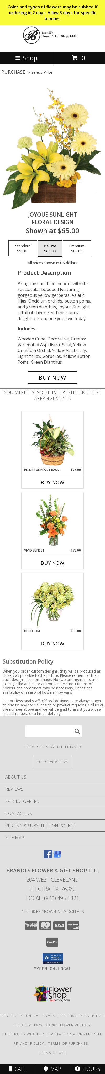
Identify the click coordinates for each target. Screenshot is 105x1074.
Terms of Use (52, 1052)
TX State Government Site (75, 1034)
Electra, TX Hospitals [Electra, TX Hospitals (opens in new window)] (82, 1015)
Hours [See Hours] (87, 1068)
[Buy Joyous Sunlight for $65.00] (52, 377)
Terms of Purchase (68, 1043)
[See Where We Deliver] (52, 761)
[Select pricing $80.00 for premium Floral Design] (77, 248)
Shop (26, 57)
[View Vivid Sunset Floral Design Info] (53, 520)
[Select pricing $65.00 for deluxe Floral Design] (50, 248)
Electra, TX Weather (23, 1034)
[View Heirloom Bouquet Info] (53, 601)
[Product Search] (53, 731)
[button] (53, 958)
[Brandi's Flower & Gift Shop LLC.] (52, 43)
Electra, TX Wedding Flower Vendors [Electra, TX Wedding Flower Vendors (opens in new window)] (54, 1024)
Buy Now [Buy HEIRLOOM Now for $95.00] (52, 643)
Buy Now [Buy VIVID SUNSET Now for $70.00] (52, 562)
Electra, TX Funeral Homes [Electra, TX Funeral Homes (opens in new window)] (28, 1015)
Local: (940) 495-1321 (52, 898)
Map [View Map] (52, 1068)
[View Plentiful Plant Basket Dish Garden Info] (53, 439)
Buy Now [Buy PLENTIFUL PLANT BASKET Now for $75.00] (52, 482)
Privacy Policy (29, 1043)
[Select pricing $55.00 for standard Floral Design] (23, 248)
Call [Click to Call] (17, 1068)
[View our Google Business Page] (57, 857)
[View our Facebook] (48, 857)
